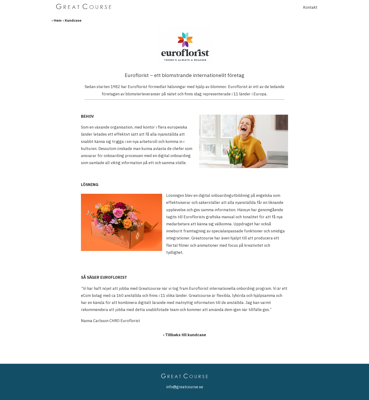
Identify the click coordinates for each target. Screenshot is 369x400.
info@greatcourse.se (184, 386)
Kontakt (310, 7)
